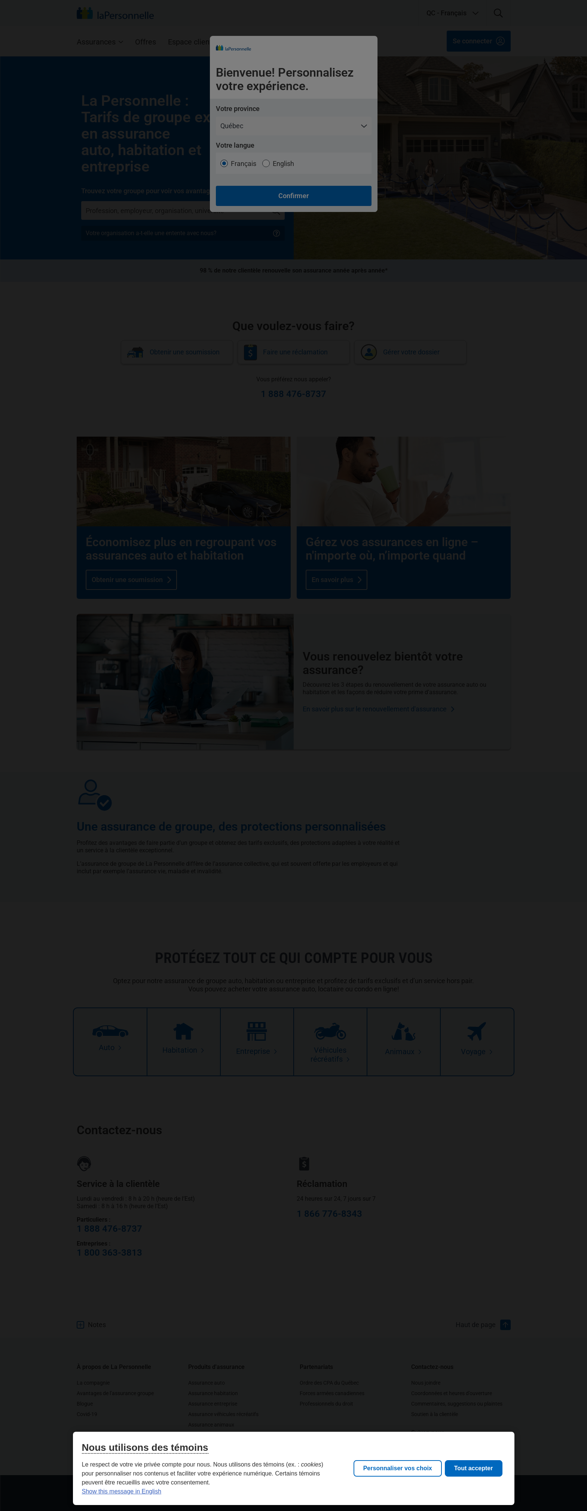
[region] (293, 1468)
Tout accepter (473, 1468)
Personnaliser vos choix (397, 1468)
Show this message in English (122, 1491)
